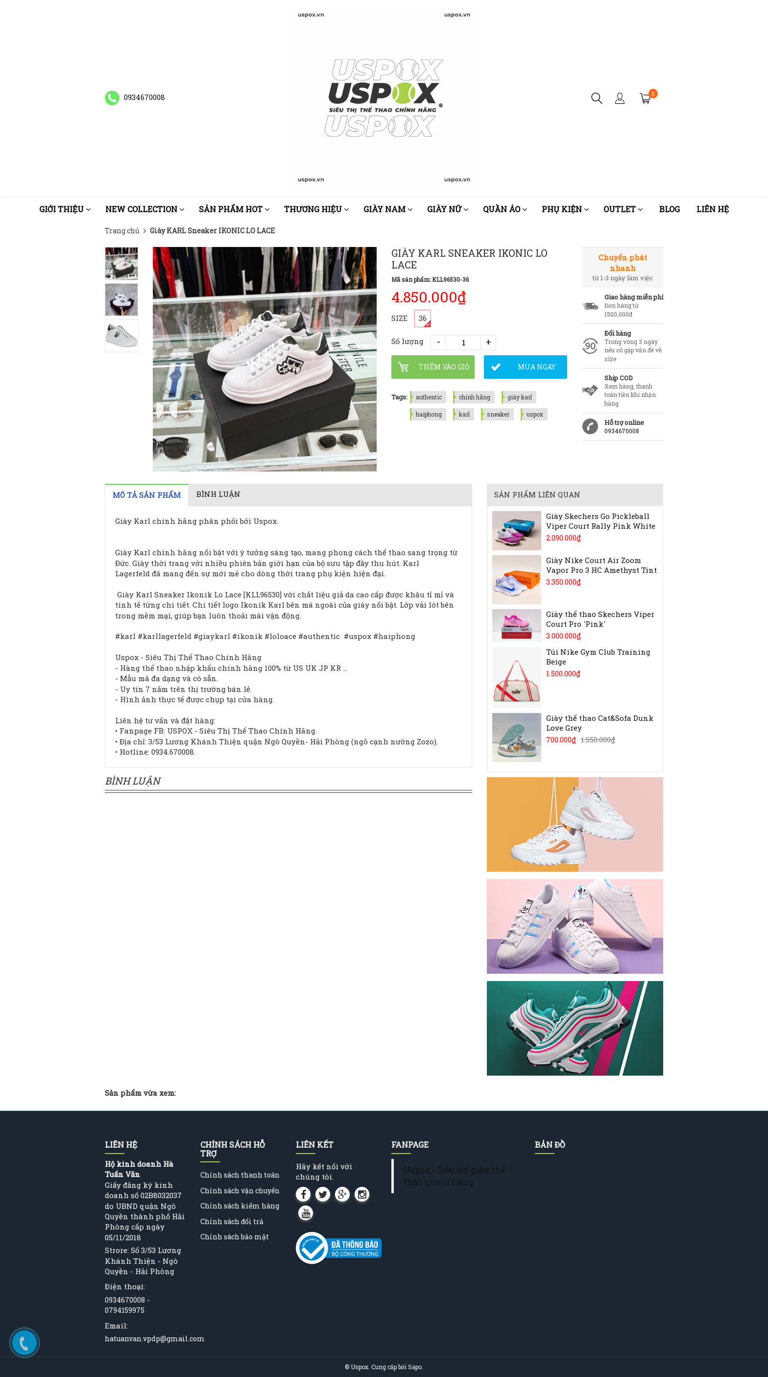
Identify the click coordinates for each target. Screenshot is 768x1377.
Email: (116, 1325)
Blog (669, 209)
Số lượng (407, 341)
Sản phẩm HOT (234, 209)
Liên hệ (712, 209)
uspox (535, 414)
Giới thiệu (65, 209)
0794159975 (124, 1310)
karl (464, 414)
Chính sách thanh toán (240, 1175)
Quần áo (505, 209)
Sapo (415, 1367)
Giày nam (387, 209)
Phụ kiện (565, 209)
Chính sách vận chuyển (240, 1190)
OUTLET (623, 209)
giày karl (519, 397)
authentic (429, 397)
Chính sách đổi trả (232, 1221)
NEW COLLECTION (144, 209)
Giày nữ (447, 209)
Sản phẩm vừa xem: (140, 1093)
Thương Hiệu (316, 209)
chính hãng (474, 397)
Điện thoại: (125, 1286)
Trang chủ (122, 230)
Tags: (399, 397)
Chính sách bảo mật (234, 1236)
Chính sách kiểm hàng (239, 1205)
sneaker (498, 414)
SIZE (399, 318)
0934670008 (621, 431)
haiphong (429, 414)
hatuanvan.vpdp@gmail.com (155, 1338)
